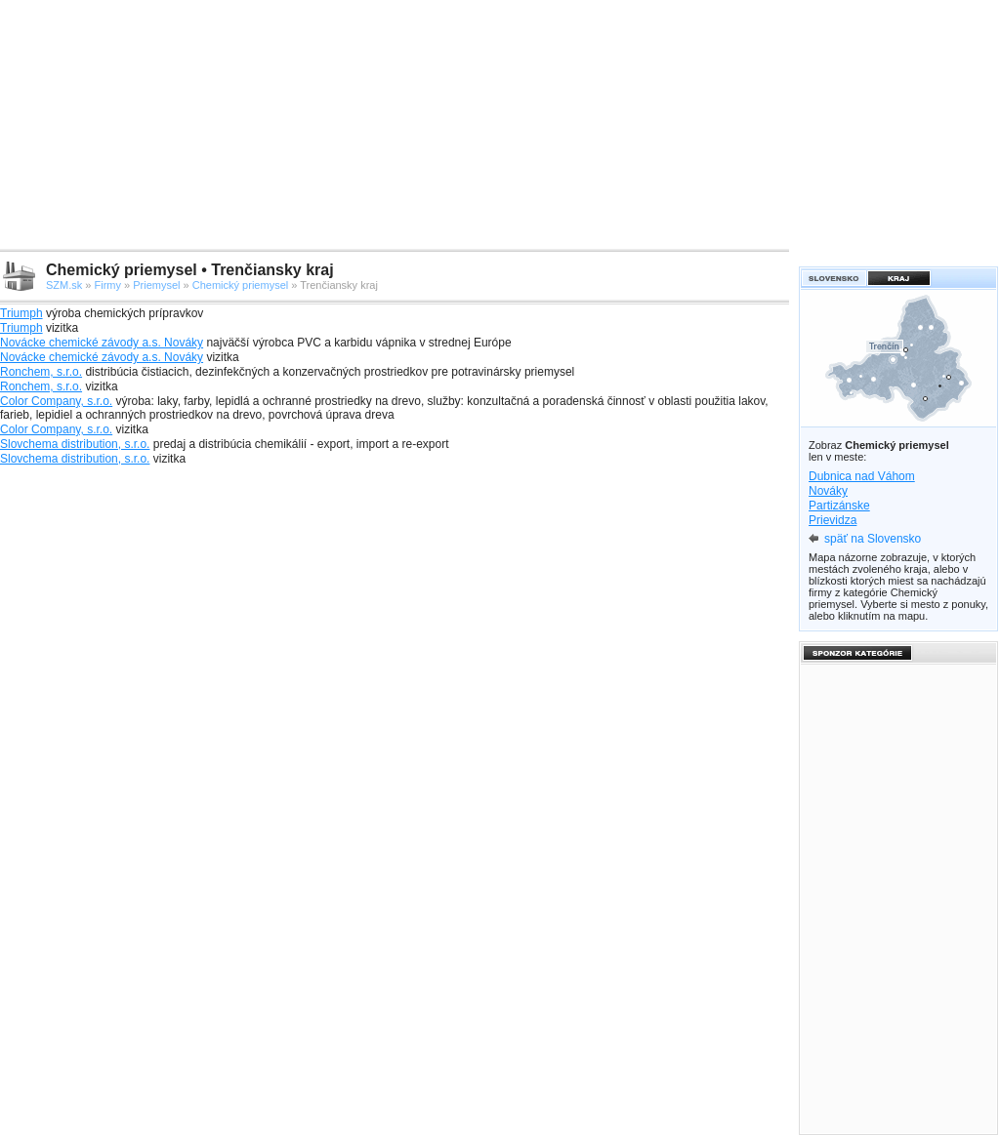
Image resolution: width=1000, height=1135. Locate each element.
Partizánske (839, 505)
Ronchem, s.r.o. (41, 372)
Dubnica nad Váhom (862, 476)
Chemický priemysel (240, 285)
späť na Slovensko (872, 539)
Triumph (21, 313)
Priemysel (156, 285)
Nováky (828, 491)
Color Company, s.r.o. (56, 401)
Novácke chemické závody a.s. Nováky (101, 342)
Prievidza (832, 520)
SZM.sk (64, 285)
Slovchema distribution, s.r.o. (74, 444)
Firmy (108, 285)
